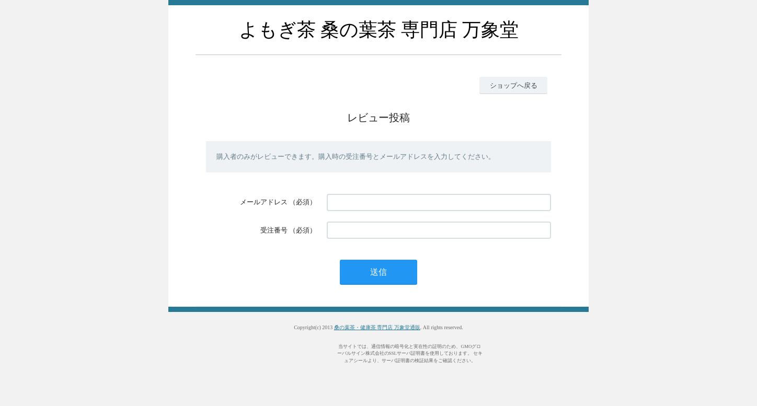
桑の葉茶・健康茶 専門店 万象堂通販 (377, 327)
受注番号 (274, 230)
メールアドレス (264, 202)
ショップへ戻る (513, 85)
